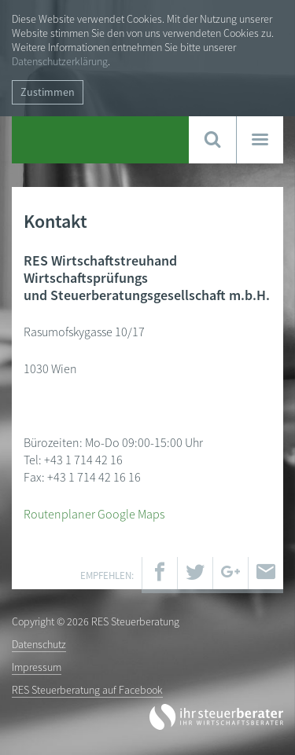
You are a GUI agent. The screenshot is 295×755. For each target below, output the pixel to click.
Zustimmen (47, 92)
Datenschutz (39, 644)
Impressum (36, 667)
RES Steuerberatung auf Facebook (87, 690)
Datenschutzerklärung (60, 61)
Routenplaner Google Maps (94, 514)
